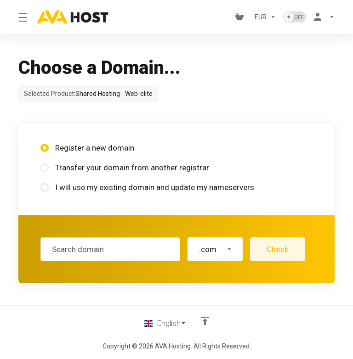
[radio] (44, 148)
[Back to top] (205, 321)
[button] (215, 249)
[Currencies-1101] (265, 17)
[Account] (322, 17)
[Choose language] (165, 323)
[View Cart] (241, 17)
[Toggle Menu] (22, 17)
